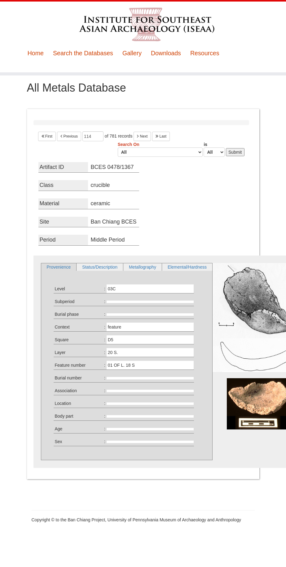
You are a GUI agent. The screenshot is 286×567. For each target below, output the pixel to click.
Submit (235, 152)
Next (142, 136)
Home (36, 53)
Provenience (59, 267)
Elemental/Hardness (187, 267)
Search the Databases (83, 53)
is (214, 149)
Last (161, 136)
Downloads (166, 53)
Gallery (132, 53)
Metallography (142, 267)
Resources (204, 53)
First (47, 136)
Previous (69, 136)
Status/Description (99, 267)
